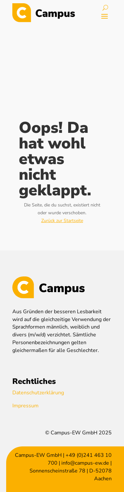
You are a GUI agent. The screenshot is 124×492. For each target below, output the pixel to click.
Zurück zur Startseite (62, 221)
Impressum (25, 405)
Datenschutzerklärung (38, 392)
